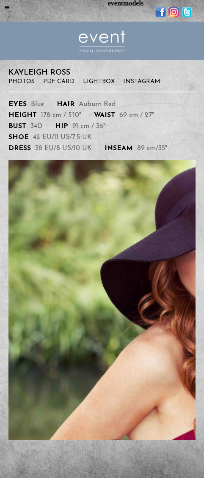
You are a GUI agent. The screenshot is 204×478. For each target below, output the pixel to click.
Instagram (141, 81)
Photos (21, 81)
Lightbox (99, 81)
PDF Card (58, 81)
